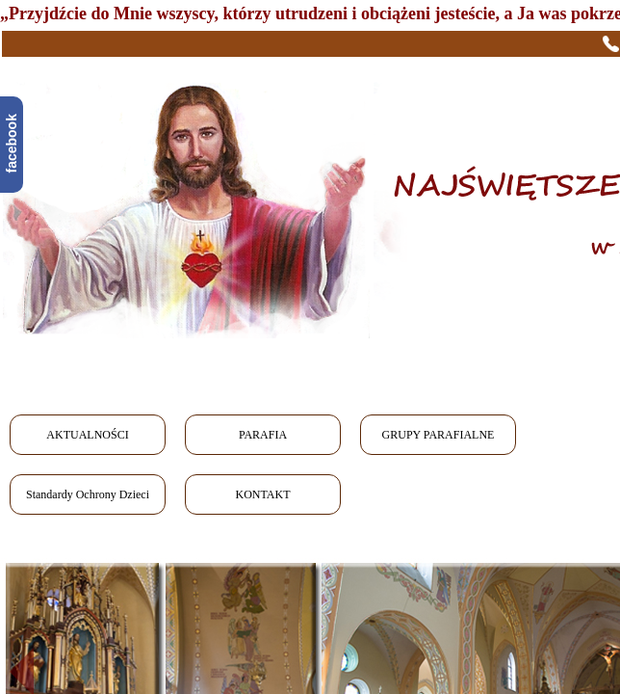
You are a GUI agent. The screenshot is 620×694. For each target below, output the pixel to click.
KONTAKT (262, 494)
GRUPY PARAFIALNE (438, 434)
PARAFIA (263, 434)
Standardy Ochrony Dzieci (87, 494)
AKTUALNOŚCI (87, 434)
